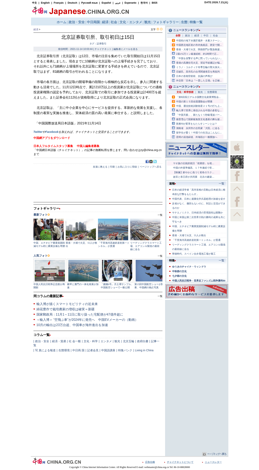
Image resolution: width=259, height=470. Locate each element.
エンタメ (106, 341)
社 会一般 (75, 341)
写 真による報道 (45, 350)
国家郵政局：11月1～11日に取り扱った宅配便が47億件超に (79, 314)
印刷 (112, 166)
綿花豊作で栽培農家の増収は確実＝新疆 (65, 309)
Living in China (144, 350)
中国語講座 (108, 350)
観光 (117, 341)
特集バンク (125, 350)
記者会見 (93, 350)
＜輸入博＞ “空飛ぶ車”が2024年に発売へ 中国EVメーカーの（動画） (87, 319)
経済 (35, 29)
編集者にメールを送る (125, 49)
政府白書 (142, 341)
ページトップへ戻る (150, 166)
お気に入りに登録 (127, 166)
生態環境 (64, 350)
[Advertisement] (197, 326)
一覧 (160, 296)
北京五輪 (128, 341)
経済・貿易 (59, 341)
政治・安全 (42, 341)
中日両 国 (78, 350)
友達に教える (100, 166)
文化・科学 (91, 341)
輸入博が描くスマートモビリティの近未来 (67, 304)
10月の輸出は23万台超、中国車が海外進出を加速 (72, 325)
